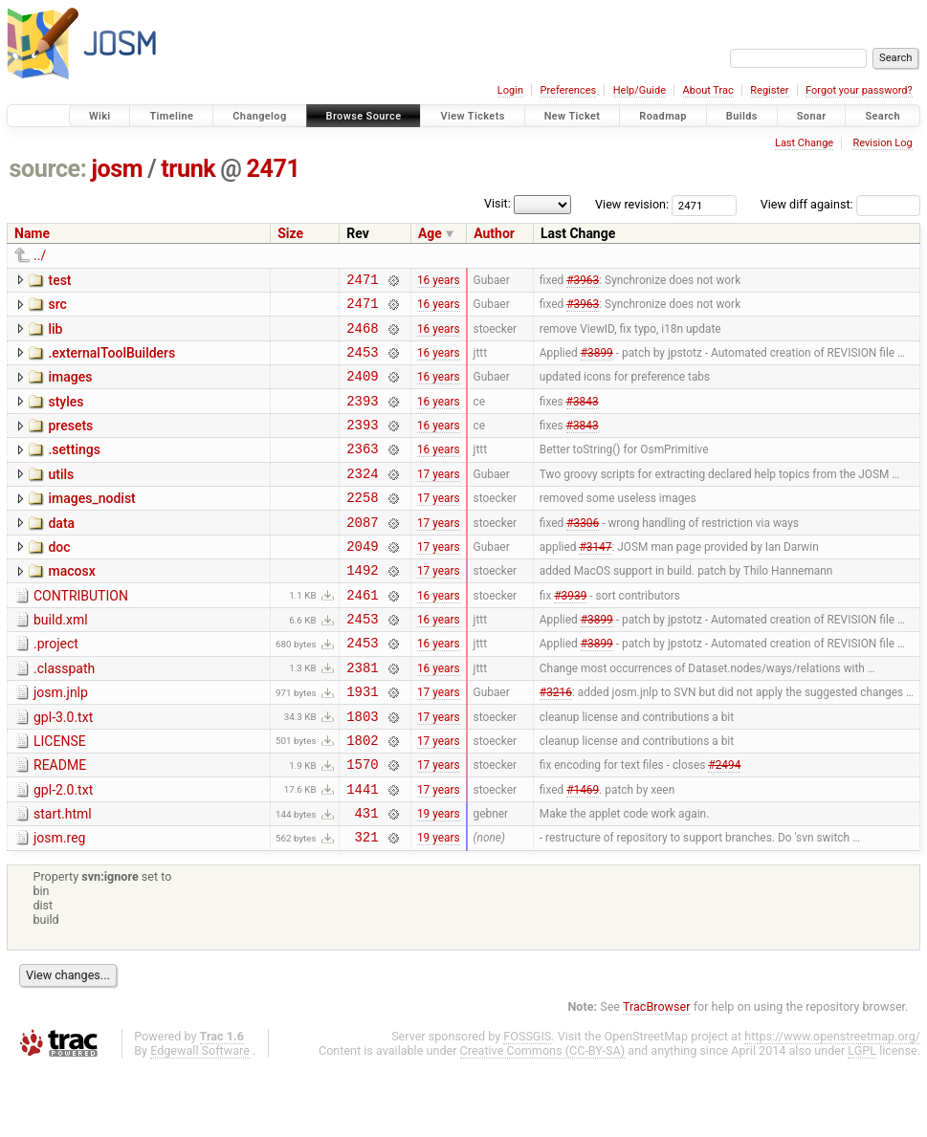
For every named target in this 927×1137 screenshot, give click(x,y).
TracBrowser (657, 1075)
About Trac (708, 90)
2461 (362, 634)
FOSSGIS (527, 1105)
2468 (362, 336)
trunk (188, 169)
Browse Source (364, 116)
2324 (362, 499)
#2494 (724, 824)
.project (55, 686)
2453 (362, 363)
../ (39, 255)
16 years (438, 281)
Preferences (568, 90)
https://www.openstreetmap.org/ (832, 1105)
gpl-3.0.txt (63, 768)
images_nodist (91, 524)
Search (882, 116)
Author (494, 233)
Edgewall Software (200, 1119)
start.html (62, 877)
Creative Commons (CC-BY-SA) (543, 1119)
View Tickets (472, 116)
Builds (742, 116)
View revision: (632, 204)
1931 (362, 742)
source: (48, 169)
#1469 (582, 851)
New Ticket (572, 116)
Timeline (171, 116)
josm (117, 169)
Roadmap (663, 116)
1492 (362, 607)
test (59, 280)
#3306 (582, 552)
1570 (362, 824)
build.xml (60, 659)
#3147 (595, 579)
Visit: (497, 203)
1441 (362, 851)
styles (65, 416)
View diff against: (840, 204)
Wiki (100, 116)
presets (70, 442)
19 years (438, 879)
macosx (71, 605)
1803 (362, 770)
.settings (73, 469)
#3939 (570, 634)
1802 (362, 797)
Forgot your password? (859, 90)
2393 (362, 417)
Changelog (259, 116)
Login (510, 90)
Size (290, 233)
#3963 (582, 281)
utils (61, 497)
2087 (362, 553)
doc (59, 578)
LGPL (862, 1119)
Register (769, 90)
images (70, 388)
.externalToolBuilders (111, 361)
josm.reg (59, 903)
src (57, 307)
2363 (362, 471)
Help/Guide (639, 90)
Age (430, 233)
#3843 (582, 417)
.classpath (64, 714)
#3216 (556, 743)
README (59, 822)
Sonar (812, 116)
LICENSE (59, 795)
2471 (273, 169)
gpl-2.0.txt (63, 850)
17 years (438, 498)
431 (367, 878)
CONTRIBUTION (80, 633)
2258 (362, 525)
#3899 (597, 362)
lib (55, 334)
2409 (362, 390)
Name (32, 233)
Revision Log (882, 143)
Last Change (804, 143)
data (61, 551)
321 (367, 905)
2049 (362, 580)
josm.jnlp (60, 741)
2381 (362, 716)
